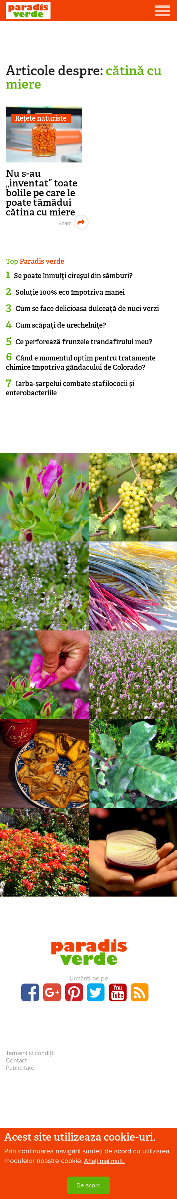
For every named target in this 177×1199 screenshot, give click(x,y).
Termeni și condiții (30, 1053)
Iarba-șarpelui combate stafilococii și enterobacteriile (70, 388)
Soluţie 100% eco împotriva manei (70, 292)
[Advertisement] (88, 40)
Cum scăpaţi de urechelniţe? (60, 325)
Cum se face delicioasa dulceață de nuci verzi (87, 308)
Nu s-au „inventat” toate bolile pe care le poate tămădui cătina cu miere (42, 193)
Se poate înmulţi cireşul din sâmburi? (73, 275)
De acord (88, 1185)
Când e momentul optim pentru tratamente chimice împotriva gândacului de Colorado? (80, 363)
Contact (16, 1060)
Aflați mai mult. (104, 1161)
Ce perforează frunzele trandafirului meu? (83, 342)
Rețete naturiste (40, 118)
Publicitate (20, 1068)
